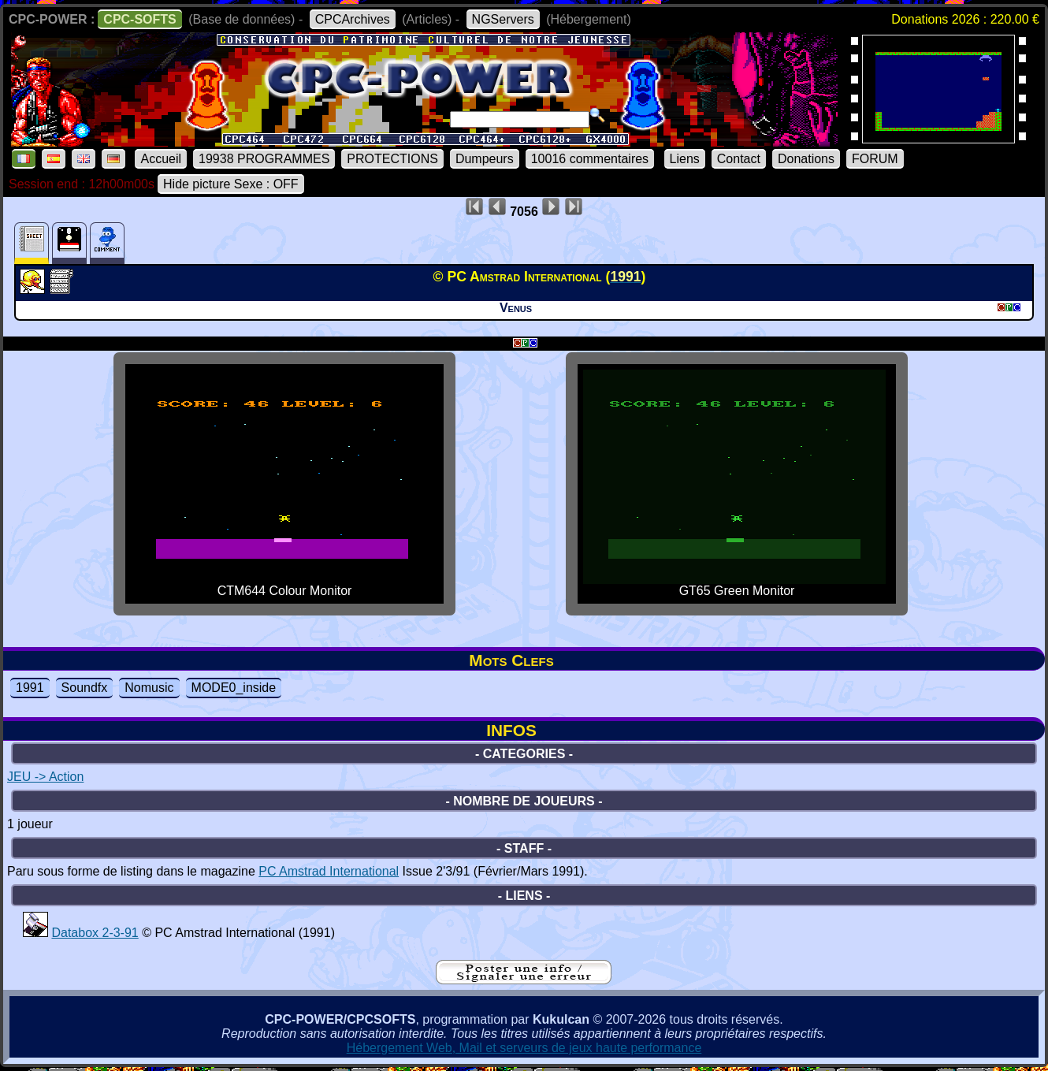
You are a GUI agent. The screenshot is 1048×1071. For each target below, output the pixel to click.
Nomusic (148, 687)
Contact (738, 158)
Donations (806, 158)
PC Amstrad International (328, 871)
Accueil (160, 158)
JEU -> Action (45, 776)
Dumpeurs (484, 158)
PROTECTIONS (392, 158)
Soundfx (84, 687)
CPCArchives (352, 19)
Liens (685, 158)
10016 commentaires (589, 158)
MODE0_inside (234, 687)
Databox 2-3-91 (94, 932)
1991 (30, 687)
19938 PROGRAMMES (264, 158)
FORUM (875, 158)
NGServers (503, 19)
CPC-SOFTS (139, 19)
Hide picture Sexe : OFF (231, 184)
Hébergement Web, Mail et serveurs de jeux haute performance (524, 1047)
